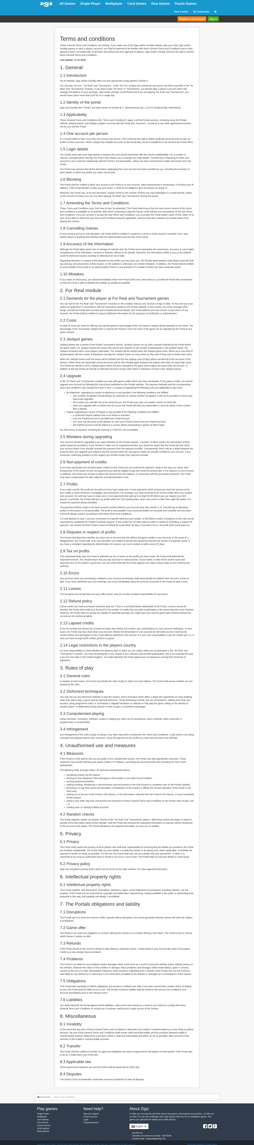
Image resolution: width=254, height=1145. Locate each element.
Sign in (213, 19)
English (139, 1126)
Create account (90, 1117)
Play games (47, 1108)
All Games (67, 3)
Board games (43, 1131)
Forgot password (90, 1122)
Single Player (90, 3)
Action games (43, 1128)
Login (85, 1119)
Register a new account (192, 19)
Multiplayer (113, 3)
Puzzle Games (185, 3)
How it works (181, 11)
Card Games (136, 3)
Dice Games (160, 3)
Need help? (93, 1108)
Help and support (91, 1114)
